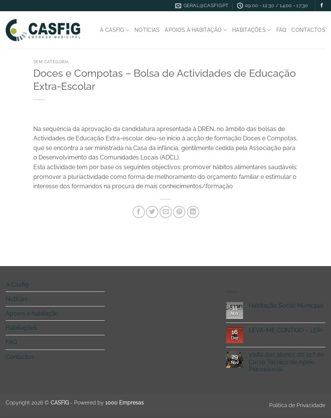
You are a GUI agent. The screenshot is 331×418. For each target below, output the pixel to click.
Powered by (109, 402)
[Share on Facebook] (139, 212)
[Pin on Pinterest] (179, 212)
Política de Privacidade (297, 405)
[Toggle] (100, 284)
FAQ (281, 30)
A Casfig (114, 30)
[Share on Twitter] (152, 212)
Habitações (251, 30)
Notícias (147, 30)
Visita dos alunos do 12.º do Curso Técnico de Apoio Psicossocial (286, 361)
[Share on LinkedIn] (193, 212)
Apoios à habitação (196, 30)
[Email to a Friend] (166, 212)
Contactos (308, 30)
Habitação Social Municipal (286, 305)
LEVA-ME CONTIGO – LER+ (286, 330)
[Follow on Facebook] (321, 5)
